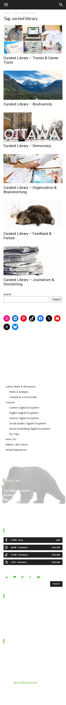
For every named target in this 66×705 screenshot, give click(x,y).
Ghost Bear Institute (25, 682)
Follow (56, 547)
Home (7, 13)
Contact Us (10, 615)
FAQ (6, 619)
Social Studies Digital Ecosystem (27, 423)
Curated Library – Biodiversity (28, 104)
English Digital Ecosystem (23, 412)
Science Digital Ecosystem (24, 418)
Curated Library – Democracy (27, 146)
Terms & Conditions (15, 629)
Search (7, 294)
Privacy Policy (11, 624)
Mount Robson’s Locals (17, 513)
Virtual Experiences (16, 449)
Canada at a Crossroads (23, 397)
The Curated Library (15, 504)
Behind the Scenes (15, 610)
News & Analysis (18, 391)
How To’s (11, 439)
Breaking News (12, 495)
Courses (10, 402)
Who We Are (11, 606)
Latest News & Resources (20, 386)
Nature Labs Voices (17, 444)
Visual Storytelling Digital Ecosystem (29, 428)
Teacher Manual (13, 518)
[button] (6, 4)
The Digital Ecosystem (17, 490)
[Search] (61, 4)
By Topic (14, 434)
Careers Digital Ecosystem (24, 407)
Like (58, 540)
